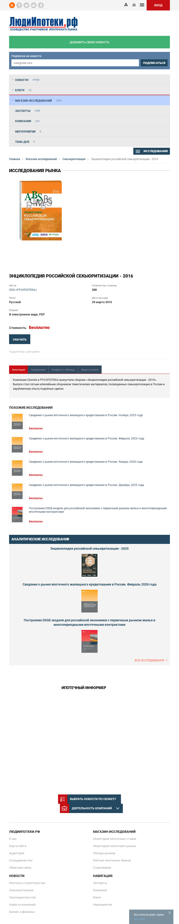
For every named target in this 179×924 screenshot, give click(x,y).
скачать (20, 339)
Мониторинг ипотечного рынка (114, 846)
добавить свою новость (89, 42)
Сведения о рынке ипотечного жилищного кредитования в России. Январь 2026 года (86, 461)
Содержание (38, 369)
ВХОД (158, 5)
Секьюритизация (74, 159)
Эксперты (100, 883)
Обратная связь (20, 867)
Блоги (97, 897)
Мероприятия (102, 904)
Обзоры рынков (104, 853)
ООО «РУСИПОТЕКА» (23, 289)
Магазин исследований (41, 159)
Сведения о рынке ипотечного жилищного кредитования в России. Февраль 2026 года (86, 438)
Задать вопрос (90, 369)
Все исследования (149, 660)
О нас (13, 839)
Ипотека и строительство (27, 883)
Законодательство (22, 897)
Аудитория (16, 853)
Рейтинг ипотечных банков (112, 860)
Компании (100, 890)
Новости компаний (22, 904)
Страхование (102, 867)
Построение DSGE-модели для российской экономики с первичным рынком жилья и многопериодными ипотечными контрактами (98, 509)
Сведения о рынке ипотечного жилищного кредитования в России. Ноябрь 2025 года (86, 415)
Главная (14, 159)
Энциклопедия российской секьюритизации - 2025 (89, 548)
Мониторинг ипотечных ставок (114, 839)
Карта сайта (17, 846)
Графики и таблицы (63, 369)
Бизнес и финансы (22, 912)
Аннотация (18, 369)
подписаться (154, 63)
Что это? (139, 919)
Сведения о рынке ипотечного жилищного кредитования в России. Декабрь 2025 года (86, 485)
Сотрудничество (20, 860)
